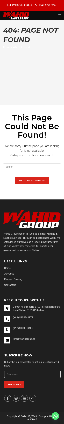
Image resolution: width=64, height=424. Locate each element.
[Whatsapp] (55, 416)
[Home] (6, 47)
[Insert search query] (32, 166)
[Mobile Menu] (59, 15)
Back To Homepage (32, 180)
